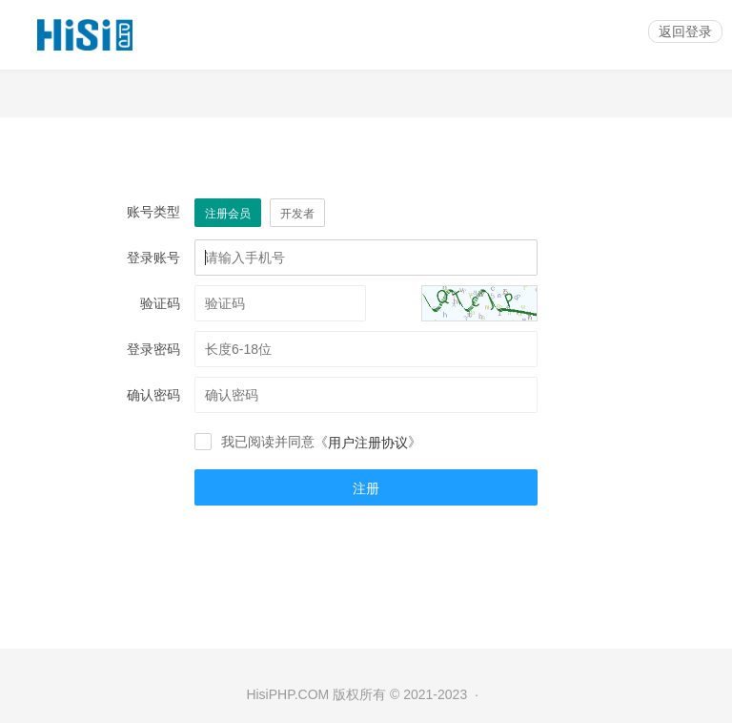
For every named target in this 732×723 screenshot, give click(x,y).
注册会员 (228, 213)
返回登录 (685, 31)
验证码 (160, 303)
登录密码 (153, 349)
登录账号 (153, 257)
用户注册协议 (368, 442)
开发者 (297, 213)
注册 (366, 488)
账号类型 (153, 211)
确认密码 (153, 395)
